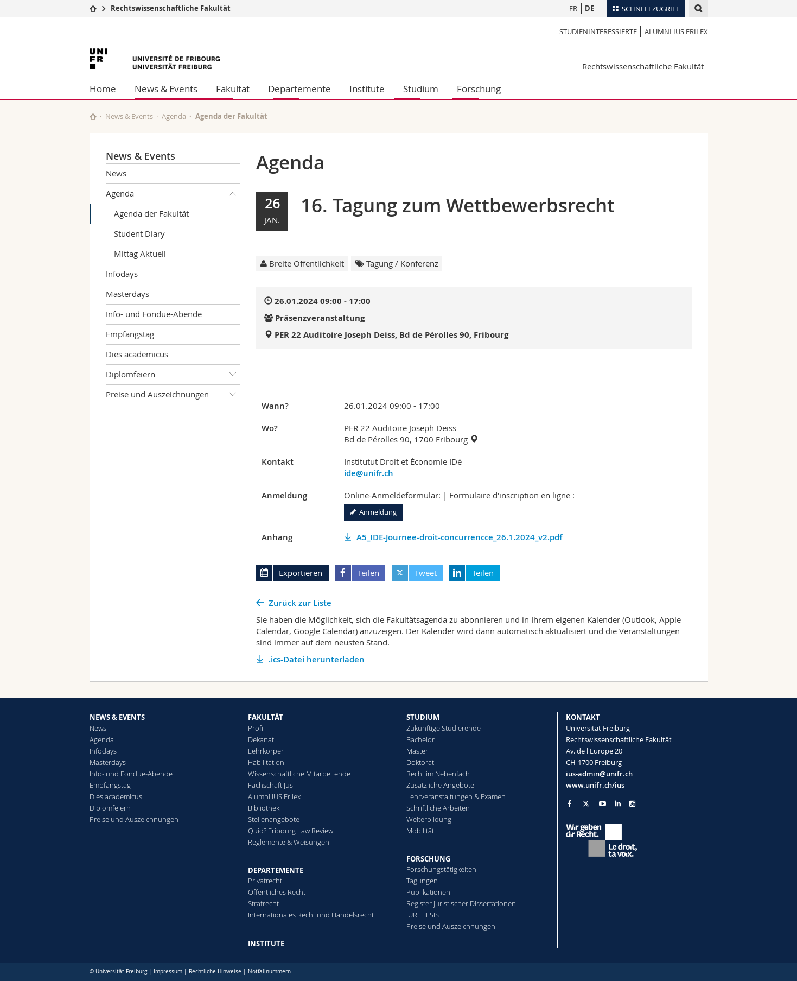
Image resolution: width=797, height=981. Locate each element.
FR (573, 8)
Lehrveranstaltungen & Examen (456, 796)
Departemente (299, 89)
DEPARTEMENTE (275, 870)
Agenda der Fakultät (151, 213)
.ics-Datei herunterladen (317, 659)
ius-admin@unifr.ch (599, 774)
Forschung (479, 89)
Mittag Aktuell (140, 253)
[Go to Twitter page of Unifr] (586, 803)
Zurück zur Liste (300, 603)
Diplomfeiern (173, 374)
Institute (367, 89)
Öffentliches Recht (276, 892)
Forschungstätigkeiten (441, 869)
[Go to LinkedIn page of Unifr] (618, 803)
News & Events (166, 89)
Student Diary (139, 233)
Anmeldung (373, 512)
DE (589, 8)
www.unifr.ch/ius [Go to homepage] (595, 785)
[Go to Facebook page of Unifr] (569, 803)
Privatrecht (265, 880)
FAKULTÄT (265, 717)
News (116, 173)
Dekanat (261, 739)
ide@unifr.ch (368, 473)
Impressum (168, 971)
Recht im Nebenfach (438, 774)
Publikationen (428, 892)
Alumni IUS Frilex (676, 31)
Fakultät (233, 89)
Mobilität (420, 831)
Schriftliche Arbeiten (438, 808)
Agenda (174, 116)
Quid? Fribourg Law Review (290, 831)
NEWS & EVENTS (117, 717)
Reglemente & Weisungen (288, 842)
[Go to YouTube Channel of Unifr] (602, 803)
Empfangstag (130, 333)
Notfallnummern (269, 971)
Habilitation (266, 762)
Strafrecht (263, 903)
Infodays (122, 273)
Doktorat (420, 762)
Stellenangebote (273, 819)
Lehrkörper (266, 751)
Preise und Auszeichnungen (173, 394)
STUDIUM (422, 717)
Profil (256, 728)
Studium (420, 89)
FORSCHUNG (428, 859)
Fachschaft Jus (270, 785)
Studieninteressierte (598, 31)
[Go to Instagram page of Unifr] (632, 803)
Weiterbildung (428, 819)
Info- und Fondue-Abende (154, 313)
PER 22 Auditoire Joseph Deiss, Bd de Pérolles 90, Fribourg (391, 334)
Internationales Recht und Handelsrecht (311, 915)
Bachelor (420, 739)
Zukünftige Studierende (443, 728)
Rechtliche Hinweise (215, 971)
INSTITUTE (266, 943)
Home (103, 89)
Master (417, 751)
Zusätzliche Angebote (440, 785)
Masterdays (127, 293)
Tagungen (422, 880)
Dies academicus (137, 354)
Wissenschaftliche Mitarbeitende (299, 774)
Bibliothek (263, 808)
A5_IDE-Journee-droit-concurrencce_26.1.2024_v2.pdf (459, 537)
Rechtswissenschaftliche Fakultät (171, 8)
